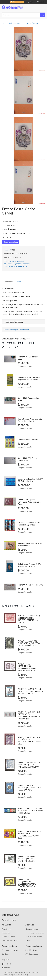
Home (4, 23)
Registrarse (30, 2)
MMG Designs (31, 950)
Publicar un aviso (8, 936)
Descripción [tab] (8, 282)
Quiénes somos (31, 929)
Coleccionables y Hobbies (19, 23)
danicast (7, 250)
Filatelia (35, 23)
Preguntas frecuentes (10, 950)
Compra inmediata (11, 242)
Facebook (6, 964)
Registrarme (7, 929)
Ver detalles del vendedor (14, 261)
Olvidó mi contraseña (10, 940)
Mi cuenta (40, 2)
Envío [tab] (19, 282)
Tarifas (28, 940)
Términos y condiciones (34, 933)
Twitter (6, 968)
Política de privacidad (33, 936)
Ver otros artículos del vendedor (17, 266)
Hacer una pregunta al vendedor (16, 264)
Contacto (5, 954)
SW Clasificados (31, 954)
